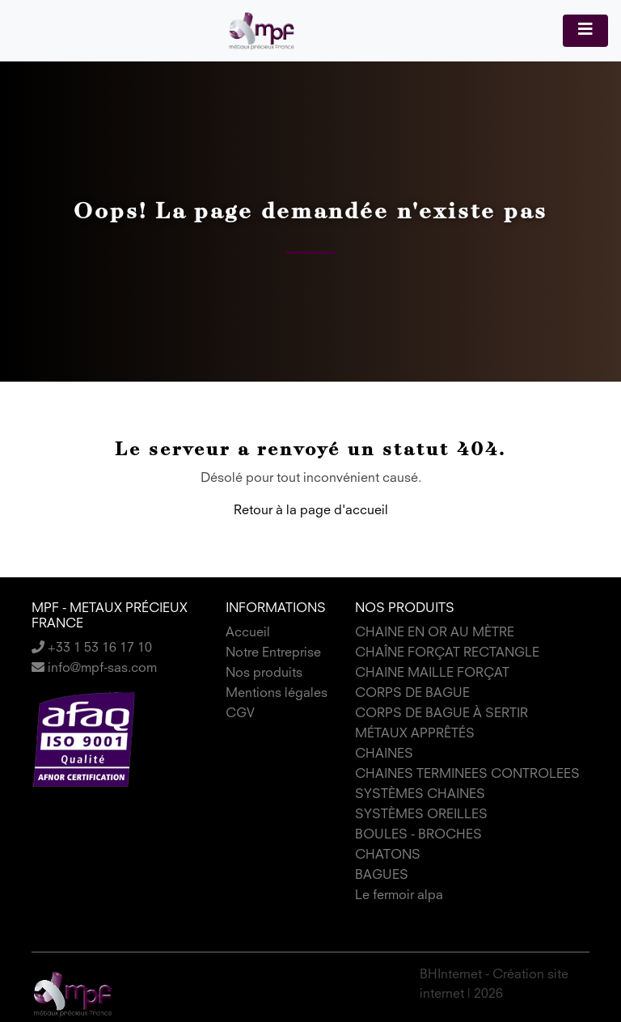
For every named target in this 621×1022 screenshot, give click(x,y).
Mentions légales (276, 693)
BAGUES (381, 875)
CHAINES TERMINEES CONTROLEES (467, 774)
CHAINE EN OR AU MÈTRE (434, 633)
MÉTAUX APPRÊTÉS (415, 734)
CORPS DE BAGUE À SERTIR (441, 713)
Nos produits (264, 673)
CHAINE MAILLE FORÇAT (432, 673)
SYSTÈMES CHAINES (420, 794)
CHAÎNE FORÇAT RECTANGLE (447, 653)
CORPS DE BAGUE (412, 693)
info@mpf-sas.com (94, 668)
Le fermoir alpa (399, 895)
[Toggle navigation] (585, 31)
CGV (240, 713)
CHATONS (387, 855)
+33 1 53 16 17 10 (92, 648)
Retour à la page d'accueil (311, 511)
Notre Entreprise (273, 653)
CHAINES (384, 754)
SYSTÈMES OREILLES (421, 815)
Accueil (248, 633)
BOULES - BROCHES (418, 835)
